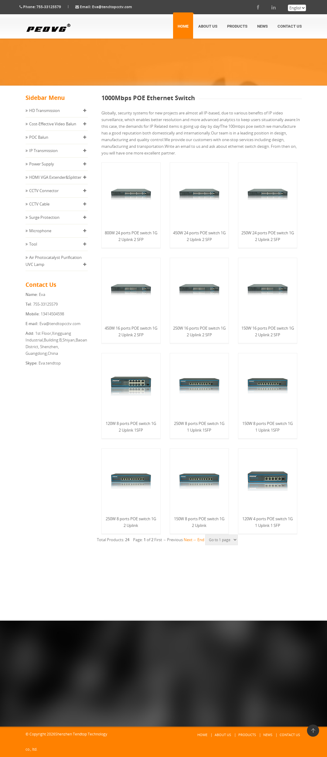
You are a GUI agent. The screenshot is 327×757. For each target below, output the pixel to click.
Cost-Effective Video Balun (52, 130)
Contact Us (290, 26)
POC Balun (38, 143)
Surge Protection (44, 223)
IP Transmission (43, 156)
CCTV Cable (39, 210)
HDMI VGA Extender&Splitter (55, 183)
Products (237, 26)
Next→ (190, 545)
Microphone (40, 236)
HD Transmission (44, 116)
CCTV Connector (44, 196)
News (262, 26)
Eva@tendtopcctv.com (118, 6)
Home (183, 26)
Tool (33, 250)
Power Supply (41, 170)
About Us (207, 26)
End (200, 545)
